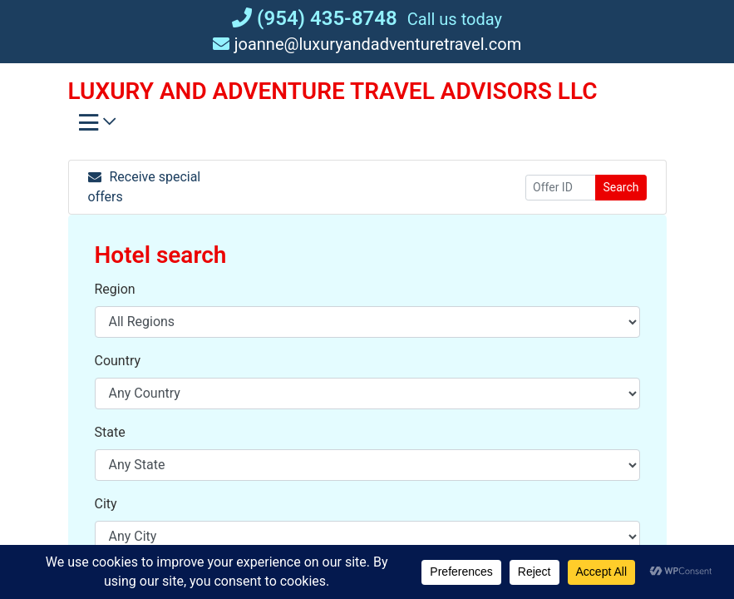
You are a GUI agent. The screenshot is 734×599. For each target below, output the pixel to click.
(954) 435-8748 (314, 18)
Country (118, 361)
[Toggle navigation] (97, 126)
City (106, 504)
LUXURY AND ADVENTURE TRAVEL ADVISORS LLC (333, 91)
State (110, 432)
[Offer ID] (560, 187)
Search (620, 187)
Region (115, 289)
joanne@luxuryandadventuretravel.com (367, 44)
